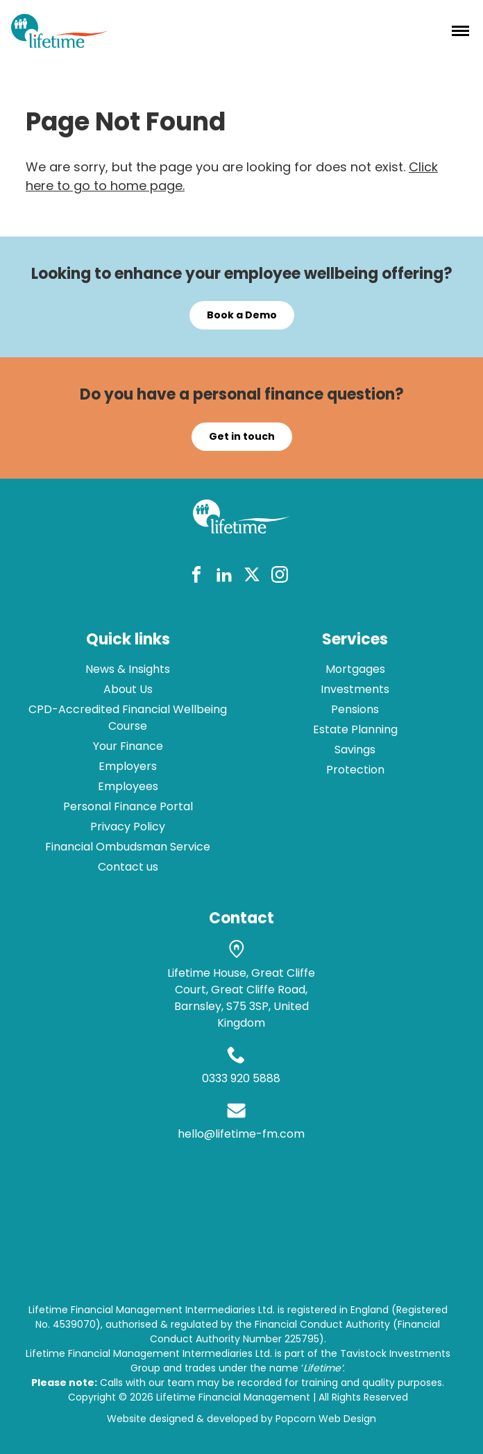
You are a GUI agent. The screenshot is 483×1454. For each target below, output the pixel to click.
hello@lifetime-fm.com (241, 1134)
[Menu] (460, 31)
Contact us (128, 867)
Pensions (355, 709)
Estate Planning (355, 729)
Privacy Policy (127, 827)
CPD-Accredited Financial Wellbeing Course (127, 717)
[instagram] (279, 576)
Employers (128, 766)
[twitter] (252, 576)
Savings (354, 750)
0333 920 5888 (241, 1078)
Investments (355, 689)
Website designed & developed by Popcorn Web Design (241, 1419)
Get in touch (242, 436)
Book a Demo (242, 315)
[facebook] (196, 576)
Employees (128, 786)
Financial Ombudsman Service (127, 847)
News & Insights (127, 669)
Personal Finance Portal (128, 806)
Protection (355, 770)
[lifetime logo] (59, 43)
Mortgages (355, 669)
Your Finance (128, 746)
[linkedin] (224, 576)
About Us (128, 689)
